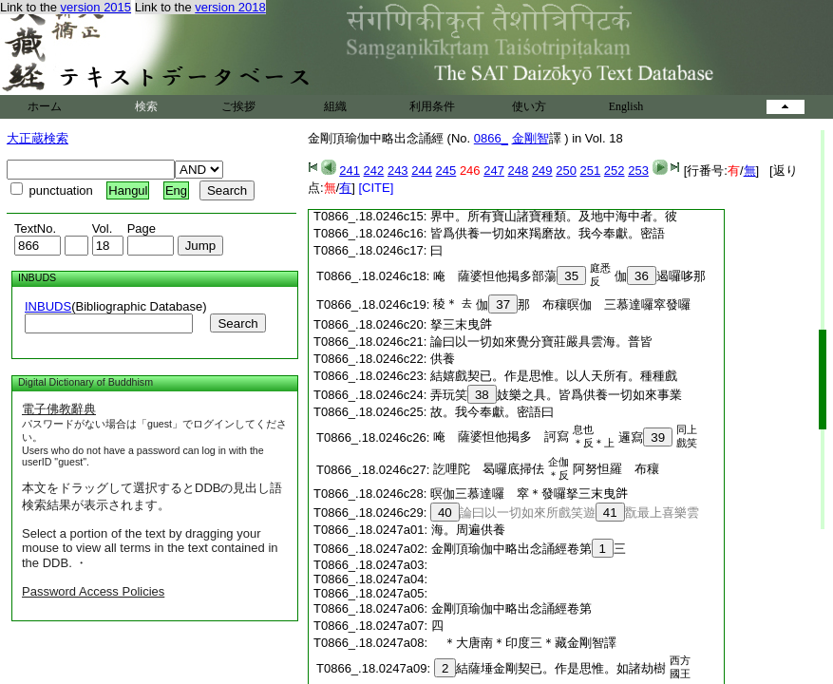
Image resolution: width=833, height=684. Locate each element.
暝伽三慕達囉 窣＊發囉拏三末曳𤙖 (529, 493)
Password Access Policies (93, 591)
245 (446, 170)
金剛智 (530, 138)
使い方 (529, 106)
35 (571, 276)
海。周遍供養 (468, 529)
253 (638, 170)
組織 (335, 106)
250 (566, 170)
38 (482, 395)
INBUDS (48, 306)
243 (398, 170)
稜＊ (445, 303)
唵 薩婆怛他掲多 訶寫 (501, 436)
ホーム (45, 106)
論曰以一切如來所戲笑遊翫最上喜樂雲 (564, 512)
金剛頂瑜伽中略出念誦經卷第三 (528, 549)
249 (542, 170)
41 (610, 512)
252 (614, 170)
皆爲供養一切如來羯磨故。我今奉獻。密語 (547, 233)
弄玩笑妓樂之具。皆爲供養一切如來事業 (556, 395)
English (626, 106)
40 (445, 512)
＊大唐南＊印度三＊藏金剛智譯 (530, 643)
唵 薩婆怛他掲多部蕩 (509, 276)
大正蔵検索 (37, 138)
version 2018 (230, 7)
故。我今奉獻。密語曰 (492, 412)
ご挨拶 (238, 106)
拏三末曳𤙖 (461, 324)
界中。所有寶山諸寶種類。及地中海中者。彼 (553, 216)
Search (237, 323)
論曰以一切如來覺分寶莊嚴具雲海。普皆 (541, 341)
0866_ (491, 138)
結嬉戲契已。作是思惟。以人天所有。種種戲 (553, 376)
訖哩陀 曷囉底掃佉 (488, 469)
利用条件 (432, 106)
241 (349, 170)
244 (421, 170)
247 (493, 170)
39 (658, 437)
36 (641, 276)
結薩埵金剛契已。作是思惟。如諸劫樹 (550, 668)
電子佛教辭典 (59, 409)
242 (374, 170)
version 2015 (96, 7)
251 (590, 170)
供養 (442, 359)
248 (518, 170)
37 (503, 304)
